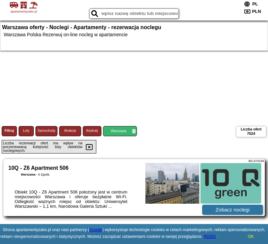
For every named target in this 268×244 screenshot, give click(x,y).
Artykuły (92, 131)
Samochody (46, 131)
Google (95, 229)
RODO (210, 236)
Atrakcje (70, 131)
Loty (26, 131)
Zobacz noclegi (233, 209)
